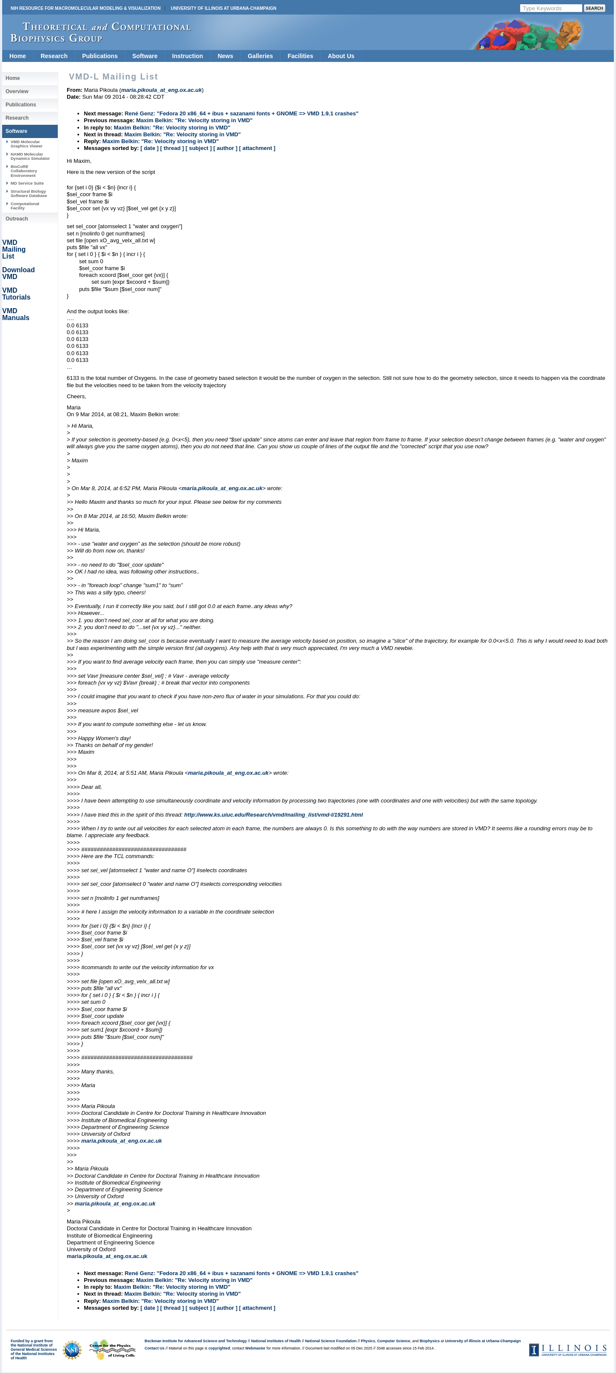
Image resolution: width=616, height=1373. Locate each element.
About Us (341, 56)
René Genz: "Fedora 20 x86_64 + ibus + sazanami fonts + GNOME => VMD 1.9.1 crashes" (241, 113)
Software (144, 56)
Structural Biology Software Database (29, 193)
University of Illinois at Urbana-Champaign (223, 8)
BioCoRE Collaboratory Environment (24, 171)
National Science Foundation (331, 1341)
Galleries (260, 56)
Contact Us (154, 1348)
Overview (17, 91)
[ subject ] (199, 148)
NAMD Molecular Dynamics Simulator (30, 156)
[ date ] (149, 148)
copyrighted (219, 1348)
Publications (100, 56)
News (226, 56)
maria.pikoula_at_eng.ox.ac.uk (222, 488)
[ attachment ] (257, 148)
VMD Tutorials (16, 294)
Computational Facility (25, 205)
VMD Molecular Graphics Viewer (26, 143)
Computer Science (393, 1341)
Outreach (17, 219)
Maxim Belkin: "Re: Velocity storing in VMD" (194, 120)
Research (54, 56)
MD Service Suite (27, 183)
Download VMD (18, 273)
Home (17, 56)
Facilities (300, 56)
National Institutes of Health (276, 1341)
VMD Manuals (16, 314)
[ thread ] (172, 148)
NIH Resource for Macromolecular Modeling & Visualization (85, 8)
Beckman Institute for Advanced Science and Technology (196, 1341)
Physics (368, 1341)
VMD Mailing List (14, 249)
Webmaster (255, 1348)
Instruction (187, 56)
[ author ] (225, 148)
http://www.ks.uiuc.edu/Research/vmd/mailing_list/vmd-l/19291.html (273, 814)
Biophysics (430, 1341)
